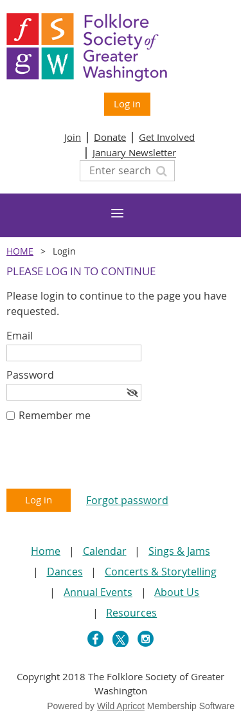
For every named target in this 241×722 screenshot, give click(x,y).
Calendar (105, 551)
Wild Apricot (121, 706)
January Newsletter (134, 152)
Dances (65, 571)
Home (19, 251)
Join (72, 137)
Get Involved (167, 137)
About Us (176, 592)
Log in (127, 103)
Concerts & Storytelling (161, 571)
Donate (110, 137)
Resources (131, 613)
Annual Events (98, 592)
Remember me (55, 415)
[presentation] (104, 457)
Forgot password (127, 500)
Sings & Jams (179, 551)
